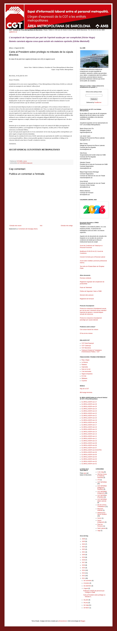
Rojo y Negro (85, 360)
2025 (83, 541)
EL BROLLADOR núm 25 (89, 406)
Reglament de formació (94, 300)
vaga (98, 530)
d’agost (86, 588)
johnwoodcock (62, 621)
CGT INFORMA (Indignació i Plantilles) (102, 487)
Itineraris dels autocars (86, 295)
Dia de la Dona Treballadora (101, 505)
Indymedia (85, 367)
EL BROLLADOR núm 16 (89, 427)
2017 (83, 562)
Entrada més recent (15, 225)
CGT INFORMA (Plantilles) (102, 496)
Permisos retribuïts (85, 278)
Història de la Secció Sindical (102, 513)
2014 (83, 570)
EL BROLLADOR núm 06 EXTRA (92, 450)
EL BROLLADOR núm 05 (89, 454)
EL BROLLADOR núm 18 (89, 422)
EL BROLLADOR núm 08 (89, 445)
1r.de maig (100, 472)
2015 (83, 568)
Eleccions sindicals (100, 509)
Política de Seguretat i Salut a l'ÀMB (90, 291)
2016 (83, 565)
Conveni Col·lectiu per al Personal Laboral (92, 257)
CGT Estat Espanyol (88, 343)
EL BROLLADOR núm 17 (89, 425)
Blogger (83, 621)
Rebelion (84, 364)
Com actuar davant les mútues (89, 329)
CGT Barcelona (86, 348)
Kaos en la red (86, 369)
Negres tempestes (87, 374)
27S (98, 480)
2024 (83, 544)
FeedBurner (97, 102)
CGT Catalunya (86, 345)
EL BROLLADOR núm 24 (89, 409)
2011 (83, 578)
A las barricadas (86, 371)
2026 (83, 539)
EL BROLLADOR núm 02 (89, 461)
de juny (86, 602)
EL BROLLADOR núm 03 (89, 459)
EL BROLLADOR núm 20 (89, 418)
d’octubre (87, 583)
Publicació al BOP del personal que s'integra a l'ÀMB (93, 591)
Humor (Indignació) (101, 521)
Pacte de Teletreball (86, 287)
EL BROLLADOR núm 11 (89, 438)
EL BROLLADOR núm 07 (89, 448)
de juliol (86, 600)
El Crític (84, 376)
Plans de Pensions (100, 525)
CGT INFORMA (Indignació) (24, 163)
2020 (83, 554)
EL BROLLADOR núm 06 (89, 452)
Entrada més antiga (67, 225)
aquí (85, 473)
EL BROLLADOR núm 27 (89, 402)
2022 (83, 549)
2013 (83, 573)
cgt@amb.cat (13, 32)
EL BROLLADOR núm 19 (89, 420)
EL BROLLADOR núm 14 (89, 431)
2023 (83, 547)
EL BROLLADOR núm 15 (89, 429)
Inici (41, 225)
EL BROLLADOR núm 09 (89, 443)
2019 (83, 557)
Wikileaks (84, 378)
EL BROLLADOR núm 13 (89, 434)
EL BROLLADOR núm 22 (89, 413)
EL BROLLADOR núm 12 (89, 436)
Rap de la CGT (84, 388)
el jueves (84, 380)
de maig (86, 605)
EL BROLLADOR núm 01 (89, 463)
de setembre (87, 586)
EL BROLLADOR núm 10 (89, 441)
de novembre (88, 580)
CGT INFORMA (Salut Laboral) (102, 500)
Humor (99, 518)
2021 (83, 552)
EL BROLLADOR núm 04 (89, 457)
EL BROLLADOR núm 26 (89, 404)
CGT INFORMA (102, 482)
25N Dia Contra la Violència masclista (102, 475)
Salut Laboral (101, 528)
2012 (83, 575)
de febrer (86, 608)
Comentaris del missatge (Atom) (27, 229)
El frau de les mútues (86, 333)
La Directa (85, 362)
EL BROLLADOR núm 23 (89, 411)
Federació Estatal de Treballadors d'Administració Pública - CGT (92, 351)
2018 (83, 560)
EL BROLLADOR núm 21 (89, 415)
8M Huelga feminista (86, 392)
